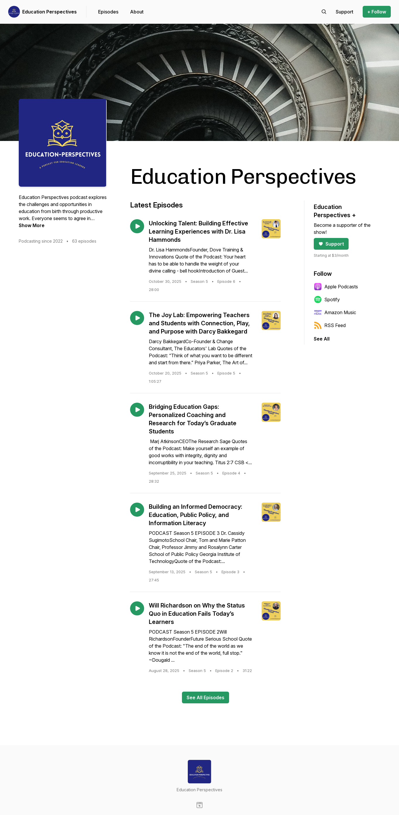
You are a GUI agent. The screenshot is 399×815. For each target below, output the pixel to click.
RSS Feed (330, 325)
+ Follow (376, 12)
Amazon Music (335, 312)
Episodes (108, 12)
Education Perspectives (49, 12)
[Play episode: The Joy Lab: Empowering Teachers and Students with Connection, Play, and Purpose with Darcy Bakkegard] (137, 318)
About (137, 12)
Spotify (327, 299)
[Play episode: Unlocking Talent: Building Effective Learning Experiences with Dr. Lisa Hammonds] (137, 226)
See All (322, 339)
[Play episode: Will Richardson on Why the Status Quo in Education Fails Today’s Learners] (137, 608)
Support (331, 244)
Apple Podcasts (336, 287)
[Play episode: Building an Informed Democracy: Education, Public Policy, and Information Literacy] (137, 510)
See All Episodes (205, 697)
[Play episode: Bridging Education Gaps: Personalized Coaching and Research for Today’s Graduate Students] (137, 410)
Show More (32, 225)
